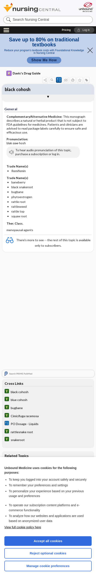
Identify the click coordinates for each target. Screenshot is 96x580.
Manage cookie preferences (48, 566)
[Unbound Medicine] (86, 7)
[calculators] (48, 424)
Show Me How (44, 60)
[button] (84, 30)
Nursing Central (37, 7)
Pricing (66, 30)
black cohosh (17, 89)
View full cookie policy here (22, 527)
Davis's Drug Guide (23, 73)
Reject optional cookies (48, 553)
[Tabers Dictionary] (48, 392)
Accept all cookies (48, 541)
